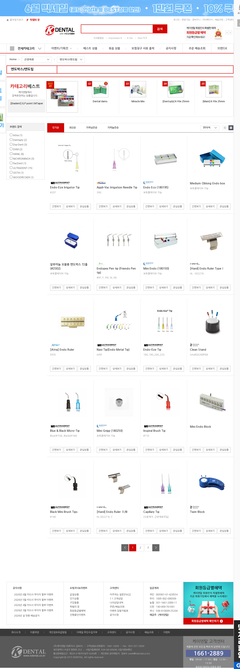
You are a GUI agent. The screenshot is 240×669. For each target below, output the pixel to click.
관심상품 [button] (84, 206)
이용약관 (34, 632)
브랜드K (222, 48)
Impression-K (115, 38)
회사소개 (15, 632)
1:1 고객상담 (116, 598)
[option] (204, 32)
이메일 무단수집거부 (87, 632)
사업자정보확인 (125, 650)
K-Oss (130, 38)
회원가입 (186, 20)
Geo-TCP (142, 38)
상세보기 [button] (70, 206)
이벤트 (166, 632)
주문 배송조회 (197, 48)
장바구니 (196, 20)
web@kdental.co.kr (139, 654)
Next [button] (230, 32)
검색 (160, 28)
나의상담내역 (116, 603)
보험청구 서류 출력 (143, 48)
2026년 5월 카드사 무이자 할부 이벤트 (33, 600)
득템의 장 (34, 20)
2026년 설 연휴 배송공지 (26, 616)
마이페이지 (208, 20)
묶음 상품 (114, 48)
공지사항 (171, 48)
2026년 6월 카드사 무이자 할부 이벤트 (33, 594)
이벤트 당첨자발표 (119, 611)
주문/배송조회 (117, 607)
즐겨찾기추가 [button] (16, 20)
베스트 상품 (90, 48)
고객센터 (229, 20)
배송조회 (219, 20)
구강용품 (74, 603)
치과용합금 (98, 38)
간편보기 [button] (56, 206)
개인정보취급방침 (58, 632)
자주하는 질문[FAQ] (120, 594)
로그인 (176, 20)
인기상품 (74, 598)
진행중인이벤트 (77, 615)
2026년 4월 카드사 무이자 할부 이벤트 (33, 605)
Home (13, 59)
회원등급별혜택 (77, 611)
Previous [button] (227, 32)
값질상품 (74, 594)
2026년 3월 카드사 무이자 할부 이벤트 (33, 610)
